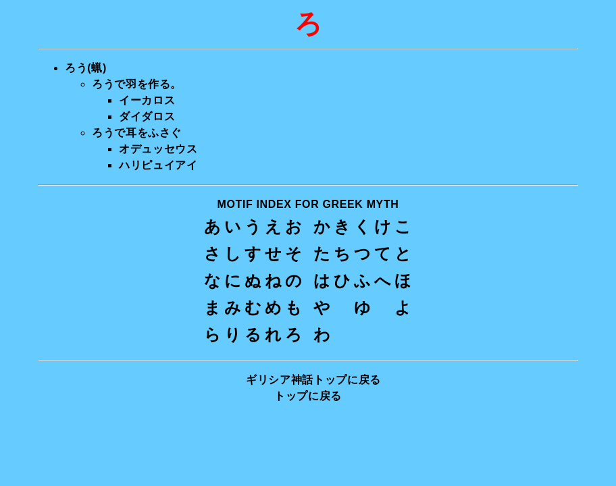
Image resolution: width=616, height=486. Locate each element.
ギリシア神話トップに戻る (313, 379)
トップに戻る (308, 396)
